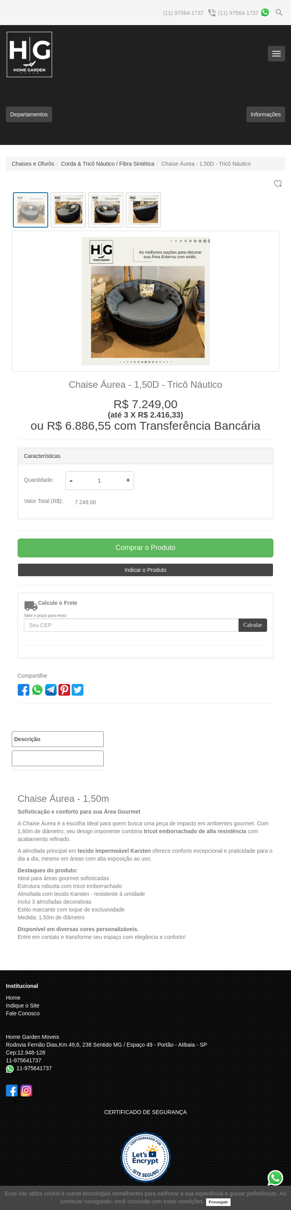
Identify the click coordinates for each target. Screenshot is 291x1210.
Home (13, 998)
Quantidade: (39, 480)
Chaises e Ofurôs (33, 164)
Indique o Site (23, 1005)
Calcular (253, 625)
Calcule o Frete (57, 603)
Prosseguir (218, 1201)
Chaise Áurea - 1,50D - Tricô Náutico (206, 164)
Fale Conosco (23, 1013)
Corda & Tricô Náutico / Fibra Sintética (107, 164)
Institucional (22, 986)
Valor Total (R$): (43, 501)
